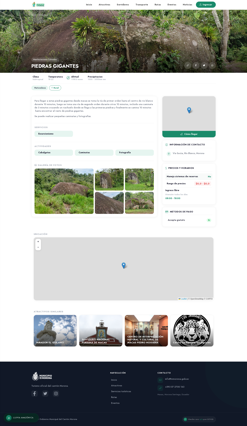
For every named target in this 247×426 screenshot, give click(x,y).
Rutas (158, 4)
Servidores (123, 4)
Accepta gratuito (176, 220)
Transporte (142, 4)
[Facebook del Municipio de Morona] (34, 393)
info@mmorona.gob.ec (177, 378)
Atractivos (104, 4)
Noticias (187, 4)
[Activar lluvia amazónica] (21, 417)
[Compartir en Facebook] (195, 65)
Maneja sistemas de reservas (182, 176)
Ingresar (206, 4)
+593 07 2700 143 (174, 386)
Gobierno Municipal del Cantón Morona (58, 419)
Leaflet (183, 299)
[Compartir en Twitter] (204, 65)
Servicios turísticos (121, 391)
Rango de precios (176, 183)
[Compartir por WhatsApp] (212, 65)
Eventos (172, 4)
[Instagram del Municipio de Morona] (56, 393)
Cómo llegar (188, 134)
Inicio (89, 4)
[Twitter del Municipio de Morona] (45, 393)
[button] (187, 65)
